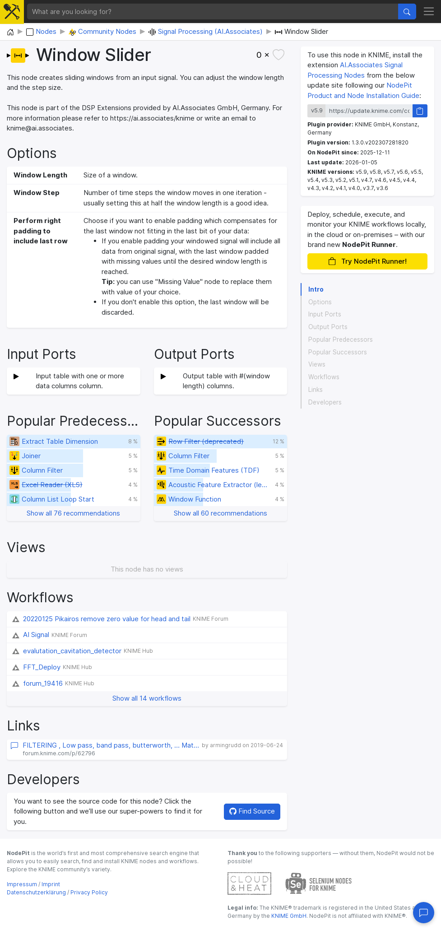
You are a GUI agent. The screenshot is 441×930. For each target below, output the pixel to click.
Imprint (51, 884)
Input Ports (324, 314)
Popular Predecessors (340, 339)
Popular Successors (337, 352)
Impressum (22, 884)
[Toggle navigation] (429, 12)
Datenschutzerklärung (36, 892)
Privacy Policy (89, 892)
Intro (316, 289)
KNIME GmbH (288, 915)
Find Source (252, 811)
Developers (325, 402)
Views (316, 364)
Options (320, 302)
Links (315, 389)
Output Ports (328, 326)
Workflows (323, 377)
